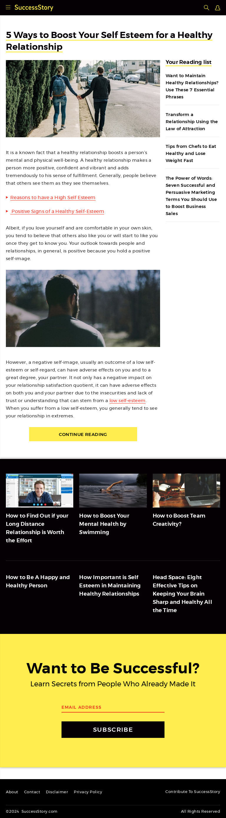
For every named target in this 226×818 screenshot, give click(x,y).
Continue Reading (83, 434)
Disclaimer (57, 792)
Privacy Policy (88, 792)
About (12, 792)
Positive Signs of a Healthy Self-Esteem (57, 211)
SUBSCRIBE (113, 729)
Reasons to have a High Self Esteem (53, 197)
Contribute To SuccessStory (192, 792)
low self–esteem (127, 401)
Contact (32, 792)
